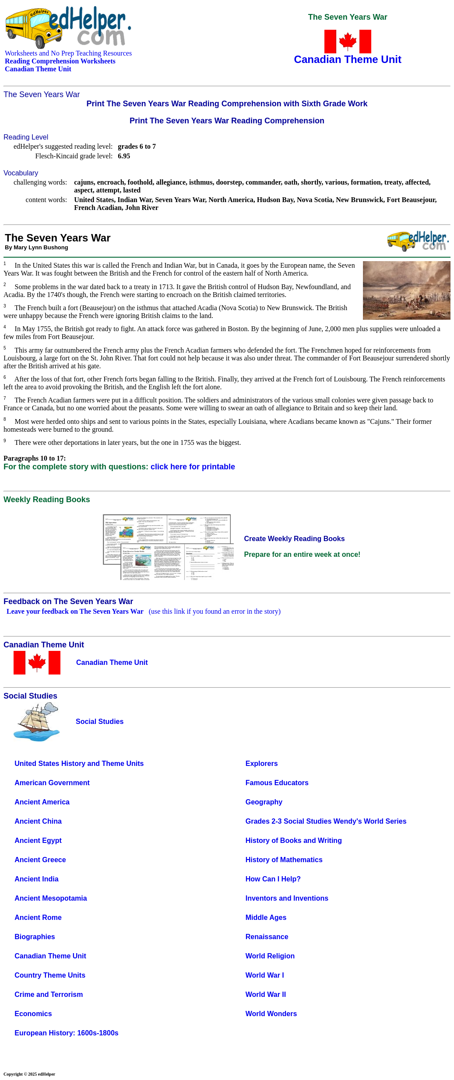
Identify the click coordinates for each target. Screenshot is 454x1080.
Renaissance (267, 936)
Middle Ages (266, 917)
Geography (264, 802)
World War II (266, 994)
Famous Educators (277, 782)
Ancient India (36, 879)
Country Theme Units (49, 975)
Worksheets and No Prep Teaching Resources (68, 53)
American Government (52, 782)
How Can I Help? (273, 879)
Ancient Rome (38, 917)
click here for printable (193, 466)
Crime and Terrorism (48, 994)
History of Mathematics (284, 859)
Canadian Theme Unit (50, 956)
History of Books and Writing (294, 840)
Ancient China (38, 821)
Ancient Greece (40, 859)
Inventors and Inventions (287, 898)
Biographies (34, 936)
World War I (265, 975)
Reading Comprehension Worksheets (60, 61)
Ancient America (42, 802)
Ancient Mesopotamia (50, 898)
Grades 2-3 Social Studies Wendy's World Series (326, 821)
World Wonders (271, 1013)
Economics (33, 1013)
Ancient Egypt (38, 840)
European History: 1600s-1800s (66, 1033)
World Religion (270, 956)
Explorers (262, 763)
